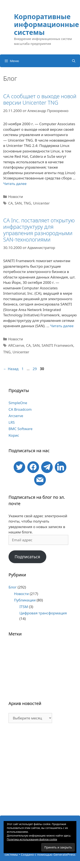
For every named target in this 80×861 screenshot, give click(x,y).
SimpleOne (18, 402)
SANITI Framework (57, 345)
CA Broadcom (20, 409)
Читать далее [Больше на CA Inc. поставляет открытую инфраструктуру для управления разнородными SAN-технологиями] (61, 325)
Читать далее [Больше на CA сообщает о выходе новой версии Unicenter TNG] (14, 183)
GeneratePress (64, 854)
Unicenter (41, 203)
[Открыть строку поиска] (73, 60)
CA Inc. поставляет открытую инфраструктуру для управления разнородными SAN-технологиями (39, 230)
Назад (11, 368)
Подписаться (27, 557)
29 (35, 368)
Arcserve (16, 415)
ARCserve (16, 345)
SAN (18, 203)
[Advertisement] (40, 771)
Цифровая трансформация (43, 613)
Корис (14, 435)
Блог (13, 587)
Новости (15, 196)
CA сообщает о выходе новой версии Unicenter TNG (39, 99)
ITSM (23, 606)
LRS (12, 422)
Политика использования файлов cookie (32, 839)
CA (10, 203)
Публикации (25, 600)
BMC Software (20, 428)
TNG (27, 203)
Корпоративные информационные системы (46, 24)
